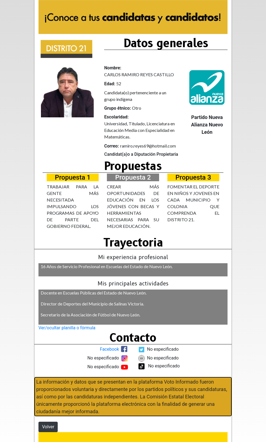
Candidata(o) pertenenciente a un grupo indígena (135, 96)
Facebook (109, 349)
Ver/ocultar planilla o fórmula (66, 327)
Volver (48, 426)
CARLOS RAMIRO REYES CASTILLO (139, 74)
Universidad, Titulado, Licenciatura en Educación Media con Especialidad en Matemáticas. (139, 130)
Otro (136, 107)
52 (118, 83)
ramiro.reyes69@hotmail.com (148, 145)
